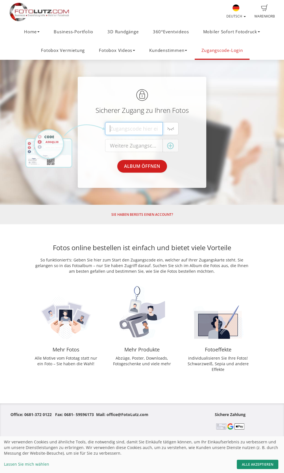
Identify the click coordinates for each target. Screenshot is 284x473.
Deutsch (236, 12)
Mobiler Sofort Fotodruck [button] (231, 32)
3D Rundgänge (122, 32)
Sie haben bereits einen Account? (142, 214)
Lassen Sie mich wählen (26, 464)
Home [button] (32, 32)
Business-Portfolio (73, 32)
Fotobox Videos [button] (117, 50)
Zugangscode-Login (222, 50)
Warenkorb (264, 12)
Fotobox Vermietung (63, 50)
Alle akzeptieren (257, 464)
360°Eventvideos (171, 32)
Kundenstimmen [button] (168, 50)
